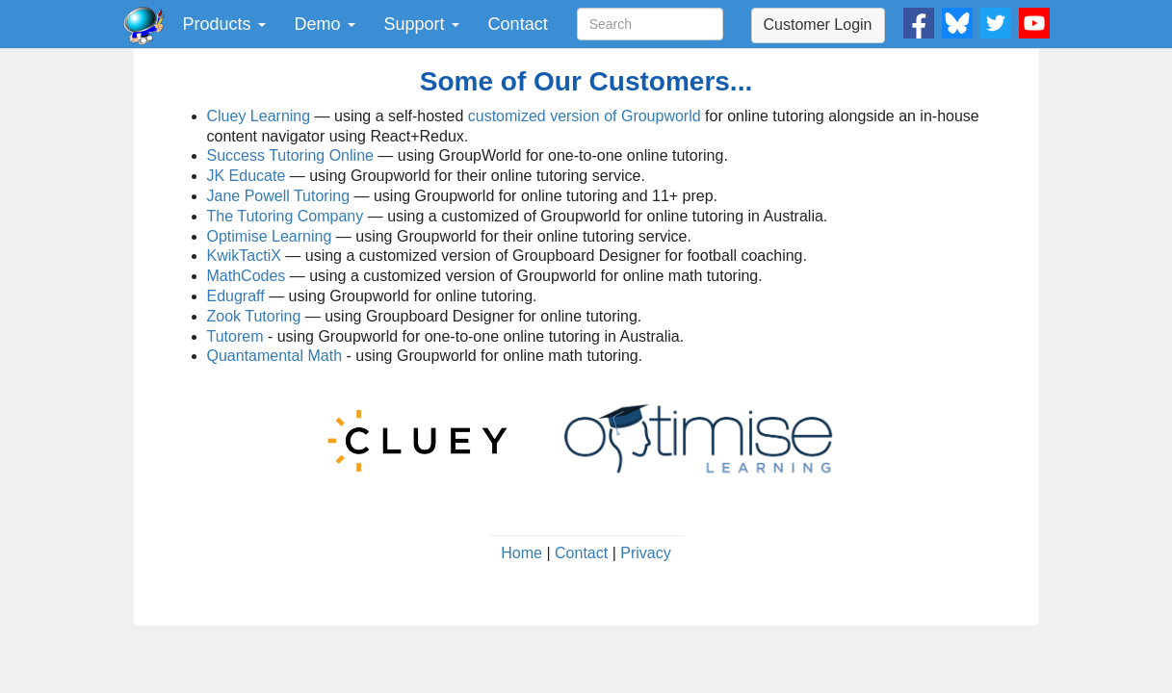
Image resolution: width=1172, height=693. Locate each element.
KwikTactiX (244, 255)
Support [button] (421, 24)
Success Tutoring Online (290, 155)
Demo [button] (325, 24)
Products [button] (224, 24)
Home (521, 553)
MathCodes (246, 276)
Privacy (645, 553)
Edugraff (236, 296)
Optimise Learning (269, 236)
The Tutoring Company (285, 216)
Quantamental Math (275, 355)
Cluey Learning (259, 116)
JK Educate (246, 175)
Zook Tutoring (254, 316)
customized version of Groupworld (584, 116)
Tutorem (235, 336)
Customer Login (818, 24)
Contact (518, 24)
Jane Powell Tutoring (279, 196)
